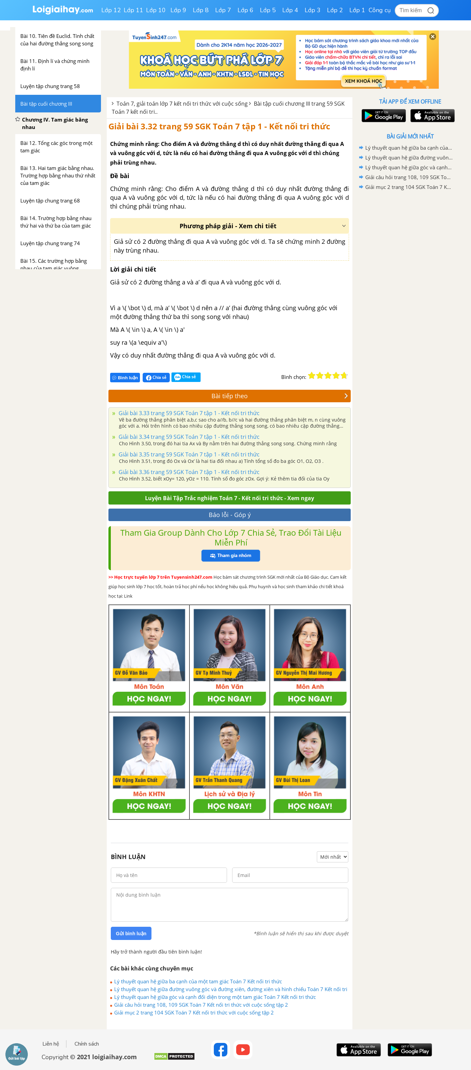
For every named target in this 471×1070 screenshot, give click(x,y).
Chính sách (87, 1044)
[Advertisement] (410, 299)
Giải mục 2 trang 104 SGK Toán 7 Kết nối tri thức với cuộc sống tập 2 (194, 1012)
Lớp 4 (290, 10)
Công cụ (380, 10)
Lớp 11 (133, 10)
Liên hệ (50, 1044)
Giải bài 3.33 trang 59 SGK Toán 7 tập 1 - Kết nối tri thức (188, 413)
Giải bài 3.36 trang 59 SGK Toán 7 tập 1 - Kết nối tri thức (188, 472)
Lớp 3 (313, 10)
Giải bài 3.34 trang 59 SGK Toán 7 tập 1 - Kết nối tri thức (188, 437)
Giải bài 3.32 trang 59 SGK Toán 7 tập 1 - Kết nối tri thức (219, 126)
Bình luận (125, 377)
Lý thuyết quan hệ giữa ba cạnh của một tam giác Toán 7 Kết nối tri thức (198, 981)
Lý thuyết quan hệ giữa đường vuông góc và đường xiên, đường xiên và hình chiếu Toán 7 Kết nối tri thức (230, 989)
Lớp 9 (178, 10)
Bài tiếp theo (279, 396)
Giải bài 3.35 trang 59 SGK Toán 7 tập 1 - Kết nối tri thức (188, 454)
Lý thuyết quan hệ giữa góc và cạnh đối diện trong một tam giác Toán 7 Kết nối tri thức (215, 996)
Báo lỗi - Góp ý (230, 515)
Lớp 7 (223, 10)
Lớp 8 (201, 10)
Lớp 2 (335, 10)
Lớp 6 (245, 10)
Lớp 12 (111, 10)
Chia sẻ (156, 377)
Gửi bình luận (131, 933)
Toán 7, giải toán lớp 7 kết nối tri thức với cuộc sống (182, 103)
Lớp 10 (156, 10)
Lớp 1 (357, 10)
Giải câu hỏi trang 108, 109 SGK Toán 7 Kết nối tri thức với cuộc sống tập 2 (201, 1004)
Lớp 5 (268, 10)
